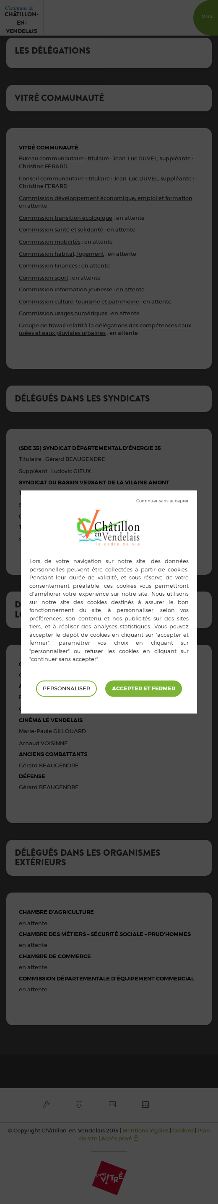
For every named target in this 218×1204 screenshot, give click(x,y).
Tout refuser (162, 501)
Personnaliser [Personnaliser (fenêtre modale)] (66, 688)
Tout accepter (143, 688)
